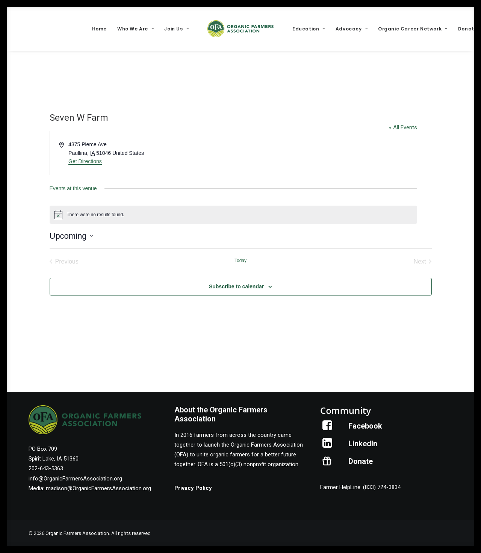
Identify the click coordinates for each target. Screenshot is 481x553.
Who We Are (135, 29)
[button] (327, 428)
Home (99, 29)
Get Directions (85, 161)
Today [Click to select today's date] (240, 260)
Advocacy (352, 29)
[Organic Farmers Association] (240, 28)
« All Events (403, 127)
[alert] (233, 215)
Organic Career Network (413, 29)
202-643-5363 (46, 468)
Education (308, 29)
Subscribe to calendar (236, 286)
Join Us (176, 29)
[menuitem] (99, 29)
